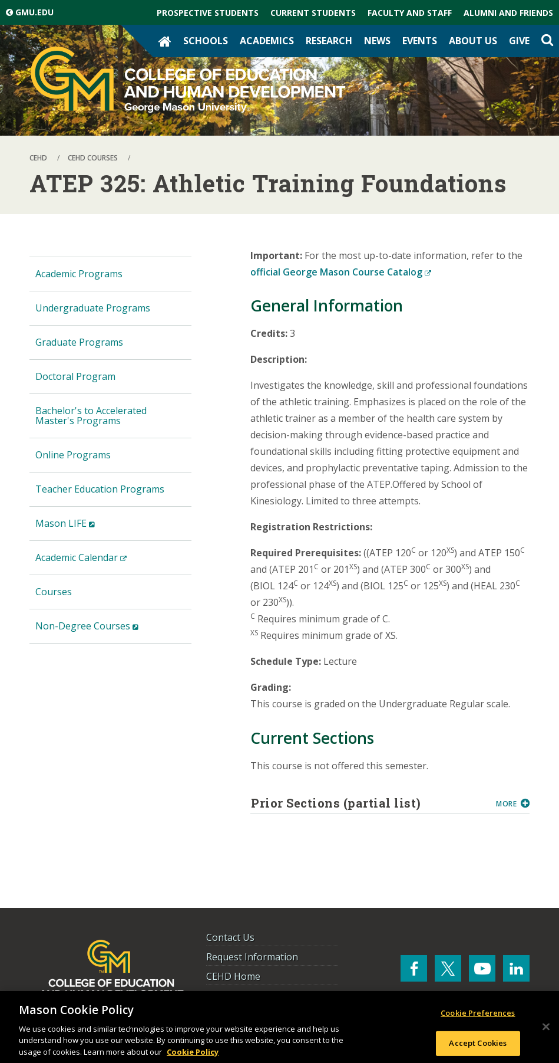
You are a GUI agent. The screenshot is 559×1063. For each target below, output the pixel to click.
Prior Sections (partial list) (369, 802)
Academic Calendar (99, 562)
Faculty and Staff (410, 12)
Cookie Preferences (478, 1015)
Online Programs (73, 454)
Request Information (252, 956)
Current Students (313, 12)
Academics (267, 40)
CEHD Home (233, 976)
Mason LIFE (83, 528)
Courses (53, 591)
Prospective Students (208, 12)
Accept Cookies (478, 1046)
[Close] (546, 1030)
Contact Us (230, 937)
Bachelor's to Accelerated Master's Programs (91, 415)
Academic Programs (79, 273)
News (377, 40)
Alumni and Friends (508, 12)
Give (519, 40)
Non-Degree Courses (105, 630)
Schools (205, 40)
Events (419, 40)
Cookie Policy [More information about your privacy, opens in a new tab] (193, 1054)
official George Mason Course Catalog (340, 271)
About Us (473, 40)
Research (329, 40)
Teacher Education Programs (99, 489)
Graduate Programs (79, 342)
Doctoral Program (75, 376)
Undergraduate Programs (92, 307)
